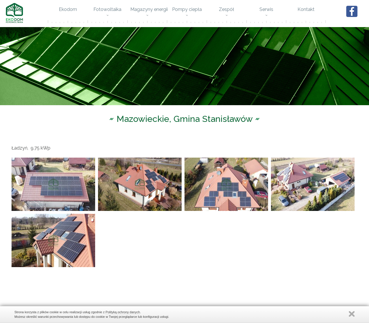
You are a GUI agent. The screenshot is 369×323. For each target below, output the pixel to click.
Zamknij (352, 314)
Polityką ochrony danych (123, 312)
